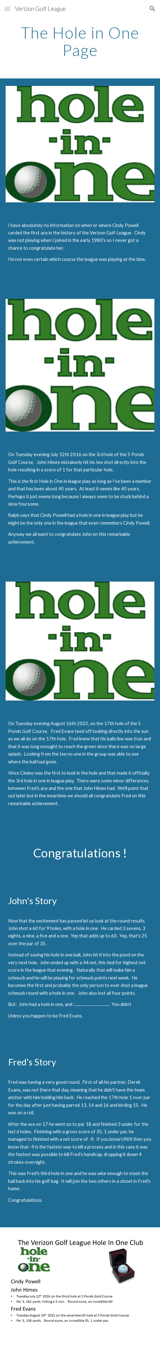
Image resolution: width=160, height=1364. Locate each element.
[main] (80, 41)
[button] (7, 8)
